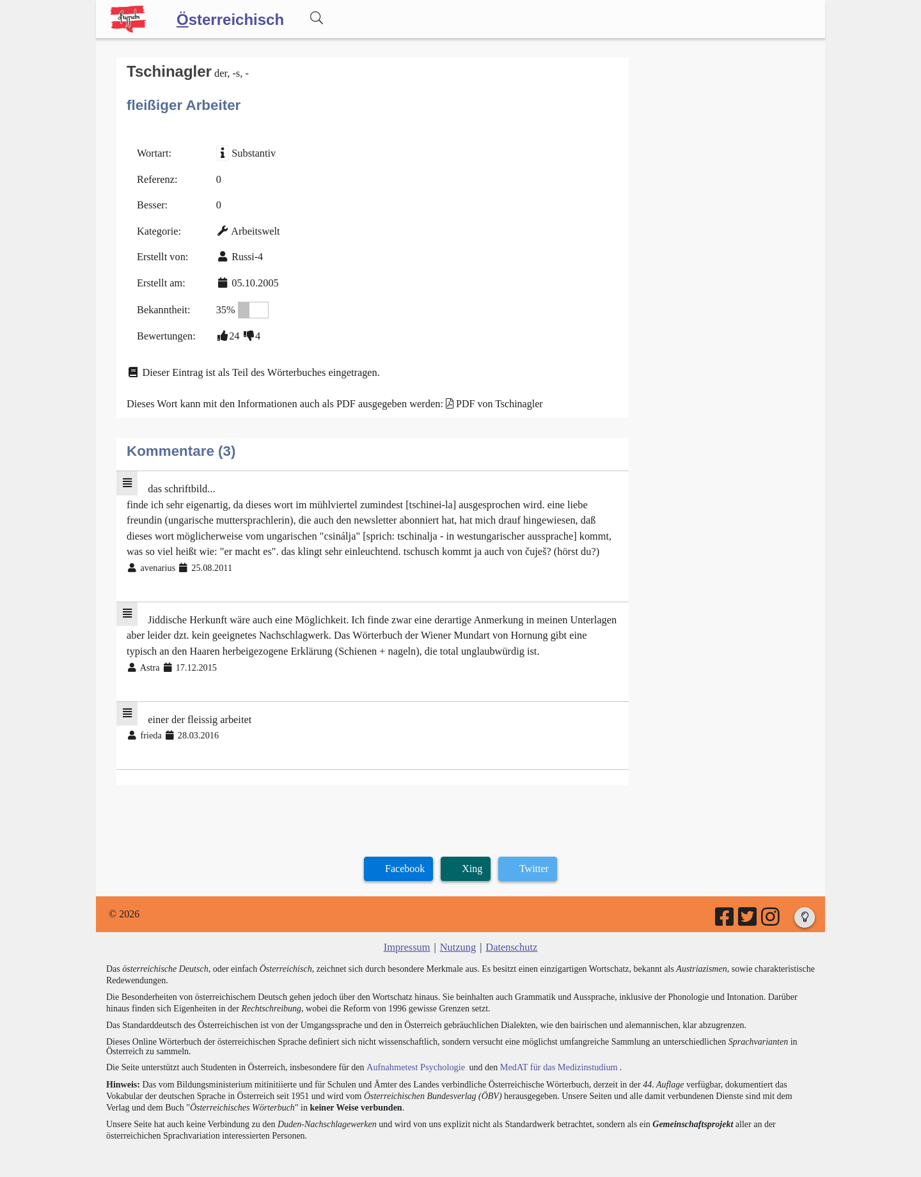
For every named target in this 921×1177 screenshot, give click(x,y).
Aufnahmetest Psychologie (414, 1056)
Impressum (407, 936)
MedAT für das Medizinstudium (554, 1056)
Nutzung (457, 936)
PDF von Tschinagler (493, 399)
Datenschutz (510, 936)
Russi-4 (246, 254)
